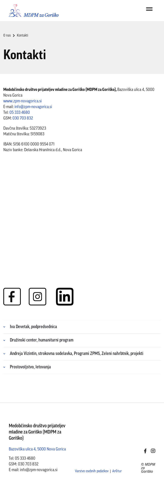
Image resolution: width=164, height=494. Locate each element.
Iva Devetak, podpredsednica (33, 327)
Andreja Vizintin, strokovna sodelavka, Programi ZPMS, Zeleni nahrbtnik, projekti (76, 354)
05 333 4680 (19, 113)
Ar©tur (117, 471)
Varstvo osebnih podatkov (92, 471)
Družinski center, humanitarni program (41, 340)
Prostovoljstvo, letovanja (30, 367)
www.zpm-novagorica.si (22, 101)
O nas (7, 35)
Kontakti (22, 35)
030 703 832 (22, 118)
